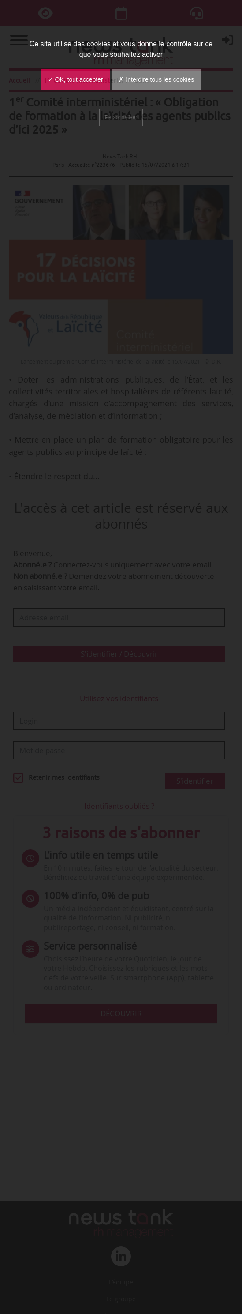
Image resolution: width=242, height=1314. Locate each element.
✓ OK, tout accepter (75, 79)
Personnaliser (121, 117)
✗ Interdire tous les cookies (156, 79)
